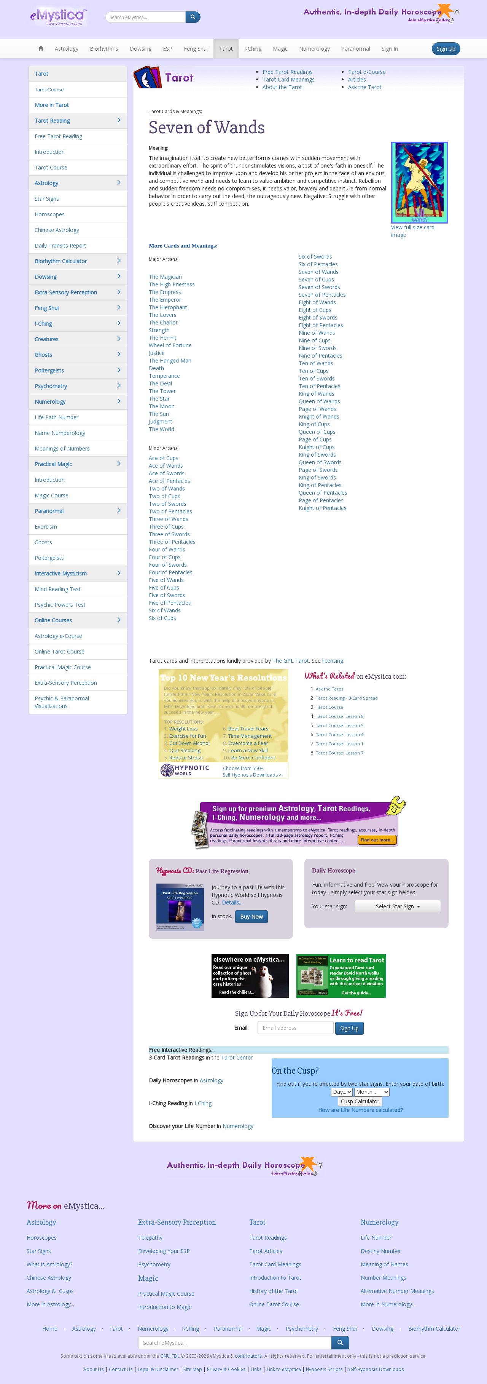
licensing (332, 660)
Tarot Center (237, 1057)
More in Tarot (52, 105)
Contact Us (121, 1369)
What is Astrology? (49, 1264)
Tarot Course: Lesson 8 (339, 716)
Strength (159, 330)
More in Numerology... (388, 1304)
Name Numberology (60, 432)
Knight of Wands (319, 416)
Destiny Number (381, 1251)
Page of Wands (317, 408)
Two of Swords (167, 503)
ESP (167, 48)
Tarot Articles (265, 1251)
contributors (248, 1356)
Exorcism (46, 526)
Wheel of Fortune (170, 345)
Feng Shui (196, 48)
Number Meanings (383, 1277)
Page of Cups (315, 439)
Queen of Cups (317, 431)
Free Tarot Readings (288, 71)
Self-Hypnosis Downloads (376, 1369)
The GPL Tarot (290, 660)
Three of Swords (169, 534)
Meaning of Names (384, 1264)
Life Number (376, 1237)
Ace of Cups (163, 458)
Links (256, 1369)
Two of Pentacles (170, 511)
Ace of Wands (166, 465)
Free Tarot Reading (58, 136)
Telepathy (150, 1237)
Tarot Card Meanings (289, 79)
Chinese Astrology (57, 229)
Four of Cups (165, 557)
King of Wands (316, 393)
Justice (157, 352)
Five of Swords (167, 595)
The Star (159, 398)
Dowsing (140, 48)
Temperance (164, 375)
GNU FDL (170, 1356)
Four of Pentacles (171, 572)
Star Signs (47, 198)
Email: (241, 1027)
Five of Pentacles (170, 602)
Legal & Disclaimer (158, 1369)
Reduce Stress (186, 757)
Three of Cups (166, 526)
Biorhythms (104, 48)
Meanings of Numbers (62, 448)
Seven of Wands (319, 271)
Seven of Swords (319, 287)
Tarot (226, 48)
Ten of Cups (314, 370)
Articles (357, 79)
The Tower (162, 391)
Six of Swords (315, 256)
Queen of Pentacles (323, 492)
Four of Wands (167, 549)
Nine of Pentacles (320, 355)
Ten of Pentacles (320, 386)
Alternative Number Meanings (397, 1291)
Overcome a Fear (248, 743)
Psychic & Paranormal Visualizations (62, 702)
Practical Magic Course (63, 667)
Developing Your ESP (164, 1251)
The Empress (165, 292)
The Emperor (165, 299)
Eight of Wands (317, 302)
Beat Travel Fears (248, 728)
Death (156, 368)
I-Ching (252, 48)
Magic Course (51, 495)
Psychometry (154, 1264)
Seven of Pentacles (322, 294)
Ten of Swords (317, 378)
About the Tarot (282, 87)
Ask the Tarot (365, 87)
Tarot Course (49, 90)
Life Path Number (56, 417)
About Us (93, 1369)
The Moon (162, 406)
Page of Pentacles (321, 500)
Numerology (314, 48)
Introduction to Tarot (275, 1277)
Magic (280, 48)
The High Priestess (172, 284)
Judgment (160, 421)
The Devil (160, 383)
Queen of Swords (320, 462)
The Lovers (163, 314)
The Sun (159, 413)
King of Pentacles (320, 485)
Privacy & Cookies (226, 1369)
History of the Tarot (273, 1291)
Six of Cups (162, 618)
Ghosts (43, 542)
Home (49, 1328)
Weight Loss (183, 728)
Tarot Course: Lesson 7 (339, 753)
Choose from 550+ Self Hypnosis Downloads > (252, 771)
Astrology (66, 48)
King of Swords (317, 454)
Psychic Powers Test (60, 604)
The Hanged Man (170, 360)
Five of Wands (166, 579)
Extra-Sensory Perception (66, 682)
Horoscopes (50, 214)
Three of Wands (168, 519)
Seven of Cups (316, 279)
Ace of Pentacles (169, 480)
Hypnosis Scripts (324, 1369)
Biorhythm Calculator (434, 1328)
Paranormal (355, 48)
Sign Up (446, 48)
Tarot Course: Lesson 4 (339, 734)
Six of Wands (165, 610)
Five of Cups (164, 587)
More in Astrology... (50, 1304)
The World (161, 429)
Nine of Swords (318, 348)
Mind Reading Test (58, 589)
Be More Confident (253, 757)
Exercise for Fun (187, 735)
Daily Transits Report (60, 245)
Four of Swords (168, 564)
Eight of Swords (318, 317)
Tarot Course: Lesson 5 (339, 725)
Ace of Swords (167, 473)
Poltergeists (49, 557)
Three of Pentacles (172, 541)
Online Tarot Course (59, 651)
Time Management (250, 735)
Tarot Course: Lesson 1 (339, 743)
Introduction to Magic (164, 1306)
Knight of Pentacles (323, 507)
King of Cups (314, 424)
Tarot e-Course (367, 71)
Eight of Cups (315, 309)
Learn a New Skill (248, 750)
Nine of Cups (315, 340)
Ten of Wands (316, 363)
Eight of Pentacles (321, 325)
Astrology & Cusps (50, 1291)
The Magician (165, 276)
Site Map (192, 1369)
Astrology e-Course (58, 635)
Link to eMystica (284, 1369)
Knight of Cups (317, 447)
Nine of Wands (317, 332)
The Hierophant (168, 307)
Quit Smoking (185, 750)
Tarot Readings (268, 1237)
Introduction (50, 151)
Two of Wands (167, 488)
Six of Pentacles (318, 264)
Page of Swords (318, 469)
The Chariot (163, 322)
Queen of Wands (319, 401)
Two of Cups (164, 496)
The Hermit (163, 337)
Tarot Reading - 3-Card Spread (347, 698)
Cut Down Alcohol (189, 743)
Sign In (390, 48)
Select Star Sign (398, 906)
